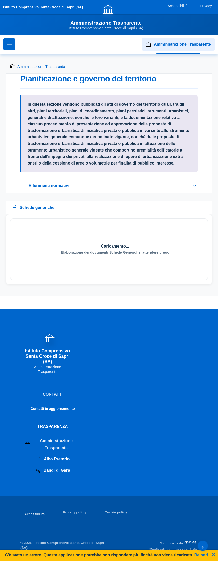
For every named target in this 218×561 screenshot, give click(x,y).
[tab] (33, 207)
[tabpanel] (109, 249)
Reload (201, 555)
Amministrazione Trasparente (178, 45)
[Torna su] (203, 546)
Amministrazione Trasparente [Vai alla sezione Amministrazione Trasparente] (48, 444)
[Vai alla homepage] (109, 17)
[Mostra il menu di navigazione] (9, 44)
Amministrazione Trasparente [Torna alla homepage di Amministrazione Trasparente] (37, 67)
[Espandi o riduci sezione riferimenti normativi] (109, 186)
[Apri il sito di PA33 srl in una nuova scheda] (191, 542)
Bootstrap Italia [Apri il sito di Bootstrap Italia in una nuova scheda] (186, 549)
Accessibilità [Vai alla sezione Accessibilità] (34, 514)
